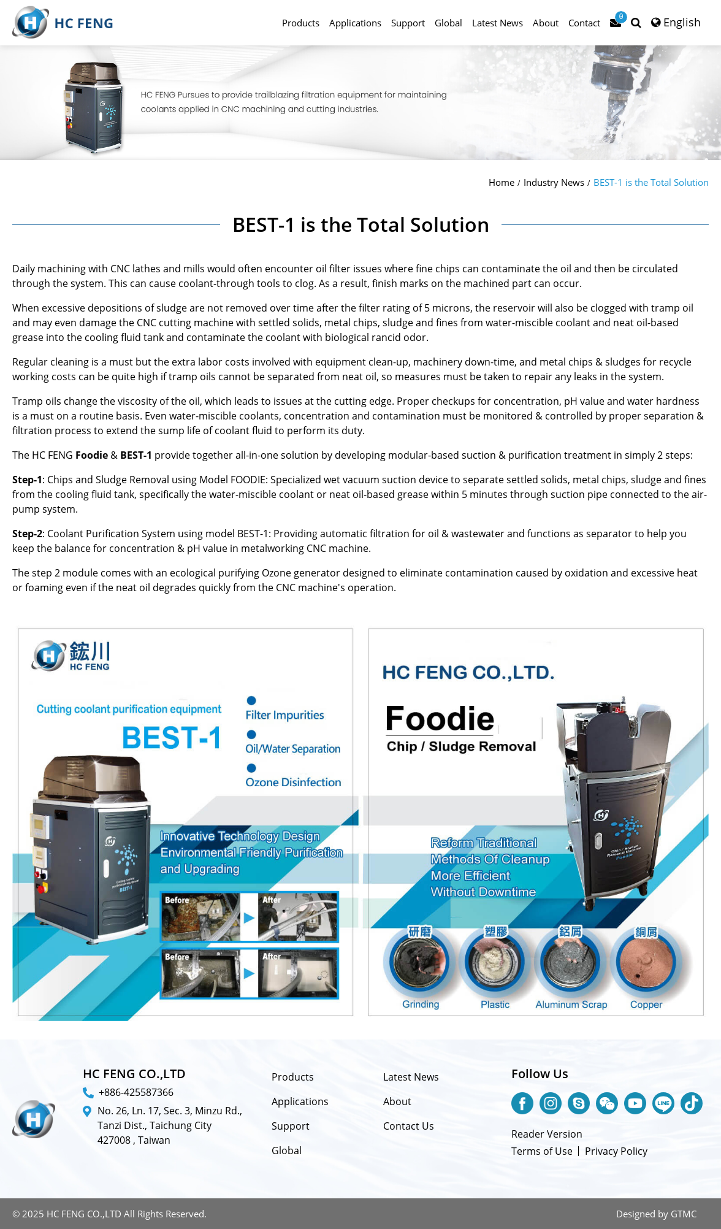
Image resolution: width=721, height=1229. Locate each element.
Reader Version (546, 1134)
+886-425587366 (136, 1092)
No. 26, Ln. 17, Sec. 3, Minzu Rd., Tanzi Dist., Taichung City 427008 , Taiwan (169, 1125)
